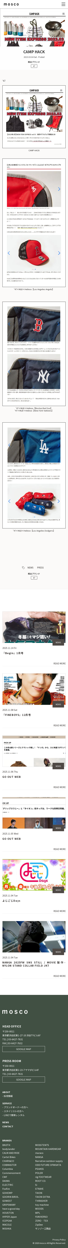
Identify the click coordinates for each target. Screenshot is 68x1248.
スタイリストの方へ (14, 1111)
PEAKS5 (39, 1168)
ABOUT (6, 1092)
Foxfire (6, 1188)
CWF (4, 1176)
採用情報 (8, 1096)
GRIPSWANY (8, 1204)
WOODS (39, 1208)
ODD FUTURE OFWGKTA (48, 1164)
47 (34, 66)
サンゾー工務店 (43, 1228)
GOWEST (7, 1200)
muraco (39, 1152)
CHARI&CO (8, 1161)
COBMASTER (9, 1164)
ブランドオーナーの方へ (16, 1107)
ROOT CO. (40, 1180)
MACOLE (7, 1224)
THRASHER (41, 1200)
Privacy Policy (59, 1239)
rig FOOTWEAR (43, 1176)
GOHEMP (7, 1192)
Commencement (11, 1173)
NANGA (39, 1157)
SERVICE (7, 1103)
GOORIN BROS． (11, 1196)
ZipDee (39, 1224)
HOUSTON (8, 1212)
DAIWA (6, 1180)
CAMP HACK (34, 150)
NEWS (30, 567)
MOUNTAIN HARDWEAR (48, 1149)
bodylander (8, 1149)
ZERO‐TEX (41, 1220)
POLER (39, 1173)
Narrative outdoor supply (49, 1161)
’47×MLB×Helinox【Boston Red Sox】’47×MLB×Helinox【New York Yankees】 (34, 409)
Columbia (7, 1168)
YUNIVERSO (41, 1216)
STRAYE (39, 1188)
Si (36, 1184)
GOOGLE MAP (23, 1049)
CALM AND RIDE (11, 1152)
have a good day (11, 1208)
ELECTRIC (7, 1184)
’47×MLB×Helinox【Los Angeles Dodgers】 (34, 530)
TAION (38, 1192)
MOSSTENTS (42, 1145)
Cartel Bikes (8, 1157)
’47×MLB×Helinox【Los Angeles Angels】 (34, 289)
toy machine (42, 1204)
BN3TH (6, 1145)
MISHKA (6, 1228)
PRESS (40, 567)
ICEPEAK (7, 1220)
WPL (37, 1212)
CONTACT (7, 1126)
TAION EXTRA (42, 1196)
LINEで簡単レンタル (14, 1115)
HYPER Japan (9, 1216)
